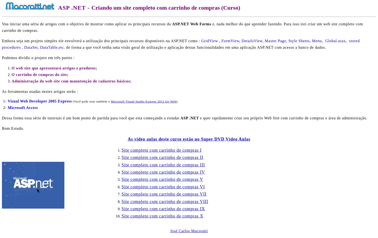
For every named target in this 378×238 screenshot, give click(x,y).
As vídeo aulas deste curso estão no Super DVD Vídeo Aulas (189, 139)
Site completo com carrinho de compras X (162, 216)
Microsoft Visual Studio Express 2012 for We (144, 101)
